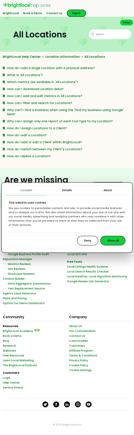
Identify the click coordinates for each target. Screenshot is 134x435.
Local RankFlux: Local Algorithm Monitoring (97, 276)
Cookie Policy (78, 365)
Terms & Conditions (83, 355)
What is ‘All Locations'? (25, 75)
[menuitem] (27, 7)
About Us (75, 326)
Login (6, 378)
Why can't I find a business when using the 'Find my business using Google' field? (65, 112)
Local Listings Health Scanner (87, 267)
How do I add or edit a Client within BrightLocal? (44, 142)
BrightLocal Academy (18, 331)
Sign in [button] (76, 13)
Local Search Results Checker (88, 272)
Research (9, 346)
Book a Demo (32, 13)
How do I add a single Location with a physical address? (51, 68)
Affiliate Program (81, 351)
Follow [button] (126, 22)
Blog (6, 341)
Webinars (9, 351)
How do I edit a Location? (27, 135)
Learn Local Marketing (18, 360)
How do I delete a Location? (28, 156)
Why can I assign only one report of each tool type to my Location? (60, 121)
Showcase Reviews (21, 274)
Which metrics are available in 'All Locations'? (42, 82)
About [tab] (107, 190)
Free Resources (13, 355)
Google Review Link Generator (88, 281)
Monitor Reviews (19, 264)
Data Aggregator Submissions (29, 284)
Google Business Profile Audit (28, 254)
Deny (87, 241)
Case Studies (78, 341)
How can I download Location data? (35, 89)
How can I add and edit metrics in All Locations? (44, 96)
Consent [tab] (26, 190)
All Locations (94, 56)
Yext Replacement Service (26, 289)
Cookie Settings (80, 370)
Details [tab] (67, 190)
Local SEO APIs (77, 254)
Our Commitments (82, 331)
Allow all (113, 241)
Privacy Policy (78, 360)
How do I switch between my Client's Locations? (44, 149)
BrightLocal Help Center (22, 56)
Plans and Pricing (15, 298)
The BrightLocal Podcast (20, 365)
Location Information (62, 56)
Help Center (11, 383)
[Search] (110, 34)
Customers (77, 346)
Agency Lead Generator (19, 293)
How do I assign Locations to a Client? (37, 128)
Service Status (13, 388)
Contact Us (77, 336)
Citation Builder (14, 279)
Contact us (54, 13)
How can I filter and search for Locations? (39, 103)
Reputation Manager (17, 259)
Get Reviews (16, 269)
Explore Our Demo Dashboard (23, 303)
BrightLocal (11, 13)
